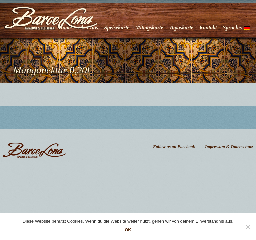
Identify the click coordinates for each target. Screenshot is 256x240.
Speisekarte (117, 27)
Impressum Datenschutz (229, 146)
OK (128, 229)
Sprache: (236, 27)
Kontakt (208, 27)
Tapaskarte (181, 27)
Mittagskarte (149, 27)
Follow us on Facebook (174, 146)
